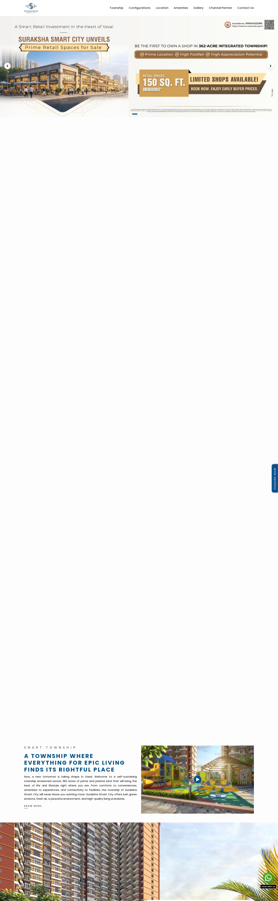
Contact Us (245, 8)
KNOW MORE (33, 805)
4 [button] (145, 114)
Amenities (181, 8)
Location (162, 8)
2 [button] (139, 114)
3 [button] (142, 114)
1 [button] (134, 114)
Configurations (140, 8)
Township (116, 8)
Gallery (198, 8)
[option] (139, 66)
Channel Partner (220, 8)
